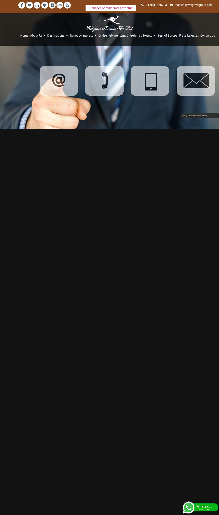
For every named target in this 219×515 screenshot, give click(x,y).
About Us (36, 35)
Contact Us (207, 35)
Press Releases (189, 35)
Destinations (56, 35)
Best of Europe (167, 35)
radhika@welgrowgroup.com (193, 5)
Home (24, 35)
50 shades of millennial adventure (111, 8)
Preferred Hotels (141, 35)
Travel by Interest (82, 35)
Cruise (102, 35)
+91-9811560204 (155, 5)
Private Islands (118, 35)
